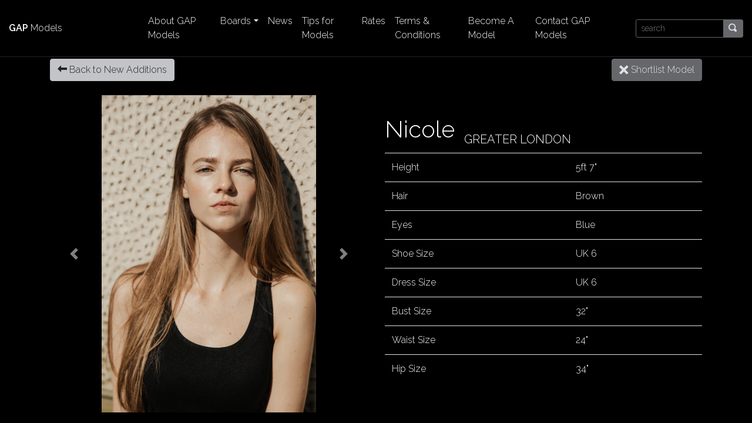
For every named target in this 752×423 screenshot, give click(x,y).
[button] (74, 253)
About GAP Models (172, 28)
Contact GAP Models (562, 28)
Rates (373, 20)
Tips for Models (318, 28)
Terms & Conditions (418, 28)
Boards (235, 20)
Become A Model (491, 28)
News (280, 20)
